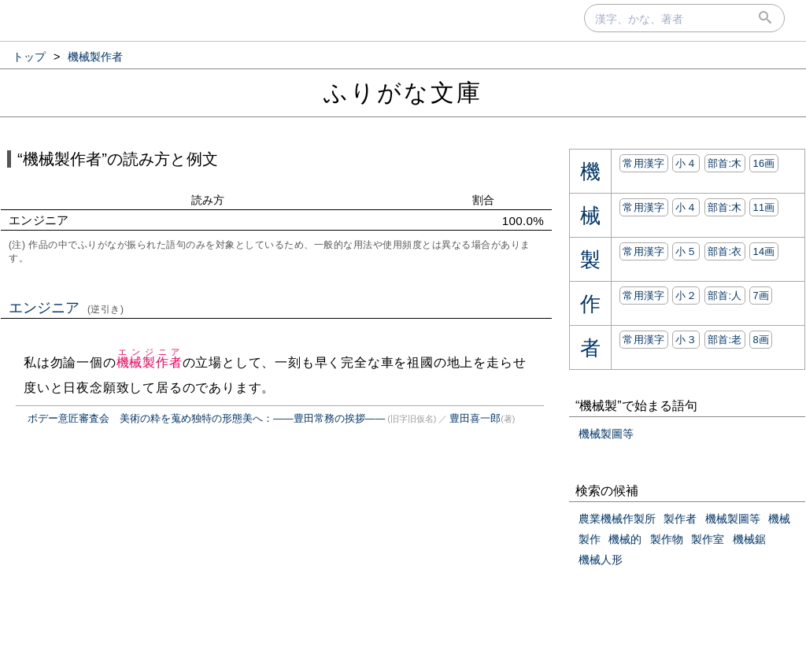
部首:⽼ (725, 339)
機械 (779, 518)
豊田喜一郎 (475, 418)
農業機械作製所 (617, 518)
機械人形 (601, 559)
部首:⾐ (725, 251)
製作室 (707, 539)
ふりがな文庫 (403, 92)
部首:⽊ (725, 163)
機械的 (624, 539)
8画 (760, 339)
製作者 (680, 518)
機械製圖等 (606, 433)
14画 (763, 251)
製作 (590, 539)
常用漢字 (643, 163)
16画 (763, 163)
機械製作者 (149, 362)
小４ (686, 163)
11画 (763, 207)
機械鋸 (749, 539)
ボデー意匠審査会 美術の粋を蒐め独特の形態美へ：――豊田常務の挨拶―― (206, 418)
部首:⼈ (725, 295)
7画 (760, 295)
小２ (686, 295)
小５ (686, 251)
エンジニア (66, 308)
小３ (686, 339)
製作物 (666, 539)
